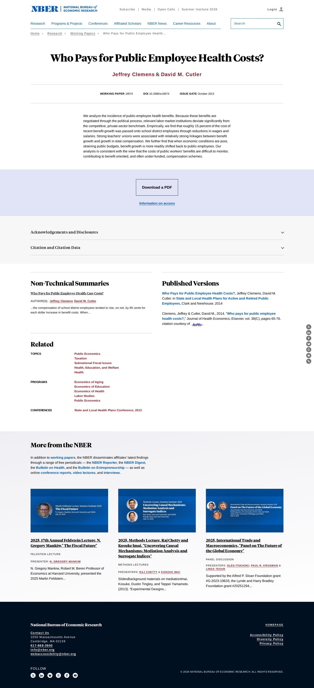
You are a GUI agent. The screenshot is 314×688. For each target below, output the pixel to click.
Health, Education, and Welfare (96, 367)
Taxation (80, 358)
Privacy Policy (272, 643)
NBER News (157, 23)
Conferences (98, 23)
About (211, 23)
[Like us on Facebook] (66, 675)
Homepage (274, 624)
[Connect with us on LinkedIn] (41, 675)
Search (239, 23)
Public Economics (87, 353)
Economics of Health (89, 391)
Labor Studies (84, 396)
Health (79, 372)
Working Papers (82, 33)
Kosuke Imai (170, 572)
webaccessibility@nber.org (53, 654)
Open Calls (166, 9)
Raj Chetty (148, 572)
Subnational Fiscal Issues (93, 363)
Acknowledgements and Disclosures (64, 232)
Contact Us (40, 632)
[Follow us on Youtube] (75, 675)
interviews (112, 472)
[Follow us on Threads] (58, 675)
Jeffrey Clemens (133, 74)
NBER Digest (134, 462)
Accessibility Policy (266, 635)
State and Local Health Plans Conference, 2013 (108, 410)
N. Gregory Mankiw (65, 561)
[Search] (279, 24)
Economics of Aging (88, 382)
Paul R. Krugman (264, 565)
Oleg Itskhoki (238, 565)
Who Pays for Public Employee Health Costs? (198, 293)
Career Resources (186, 23)
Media (146, 9)
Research (38, 23)
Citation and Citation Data (55, 247)
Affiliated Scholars (127, 23)
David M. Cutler (181, 74)
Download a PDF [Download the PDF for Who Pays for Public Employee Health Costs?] (157, 187)
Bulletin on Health (50, 467)
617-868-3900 (42, 645)
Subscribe (127, 9)
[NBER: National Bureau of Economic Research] (68, 11)
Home (35, 33)
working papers (63, 457)
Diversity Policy (270, 639)
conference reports (56, 472)
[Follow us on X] (33, 675)
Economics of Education (92, 386)
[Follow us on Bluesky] (49, 675)
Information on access (157, 203)
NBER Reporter (104, 462)
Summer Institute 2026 (199, 9)
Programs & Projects (66, 23)
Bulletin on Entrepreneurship (101, 467)
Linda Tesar (215, 568)
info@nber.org (43, 649)
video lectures (84, 472)
